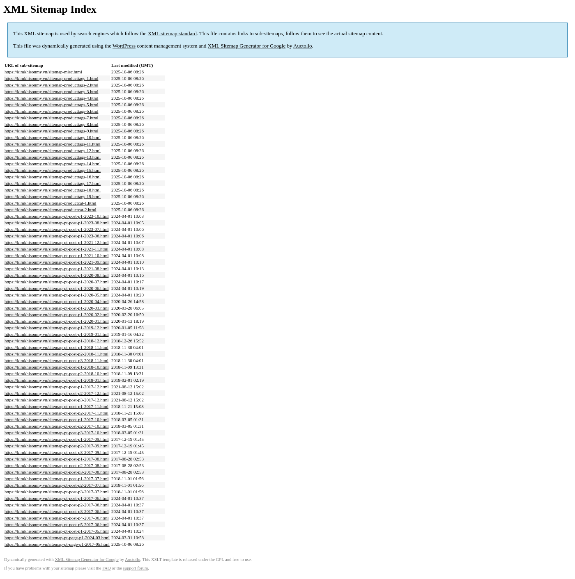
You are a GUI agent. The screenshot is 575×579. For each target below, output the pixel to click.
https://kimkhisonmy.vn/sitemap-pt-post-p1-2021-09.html (57, 262)
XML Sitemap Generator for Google (246, 46)
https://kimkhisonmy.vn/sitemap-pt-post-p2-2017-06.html (57, 504)
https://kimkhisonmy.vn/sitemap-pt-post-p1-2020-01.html (57, 321)
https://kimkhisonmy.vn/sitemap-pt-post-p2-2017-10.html (57, 426)
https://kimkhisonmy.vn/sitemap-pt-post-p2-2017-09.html (57, 445)
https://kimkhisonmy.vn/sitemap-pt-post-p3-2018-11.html (56, 360)
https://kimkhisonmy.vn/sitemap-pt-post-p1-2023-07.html (57, 229)
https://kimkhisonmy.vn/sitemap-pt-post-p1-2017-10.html (57, 419)
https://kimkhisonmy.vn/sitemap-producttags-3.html (51, 91)
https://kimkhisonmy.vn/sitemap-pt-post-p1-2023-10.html (57, 216)
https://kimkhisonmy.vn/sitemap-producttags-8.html (51, 124)
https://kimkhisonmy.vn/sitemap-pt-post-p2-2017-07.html (57, 485)
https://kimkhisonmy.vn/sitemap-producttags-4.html (51, 98)
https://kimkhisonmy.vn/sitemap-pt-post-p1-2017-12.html (57, 386)
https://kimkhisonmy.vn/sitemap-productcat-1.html (51, 203)
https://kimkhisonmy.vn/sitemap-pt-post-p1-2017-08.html (57, 458)
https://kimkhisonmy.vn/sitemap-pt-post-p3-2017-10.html (57, 432)
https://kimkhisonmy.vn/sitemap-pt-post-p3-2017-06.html (57, 511)
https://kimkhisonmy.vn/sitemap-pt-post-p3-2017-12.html (57, 399)
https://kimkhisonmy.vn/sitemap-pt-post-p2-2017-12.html (57, 393)
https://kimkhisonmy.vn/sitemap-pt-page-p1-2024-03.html (57, 537)
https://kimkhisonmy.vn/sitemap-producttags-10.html (53, 137)
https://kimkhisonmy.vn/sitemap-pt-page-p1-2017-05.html (57, 544)
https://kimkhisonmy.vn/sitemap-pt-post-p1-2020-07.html (57, 281)
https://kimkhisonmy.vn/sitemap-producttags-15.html (53, 170)
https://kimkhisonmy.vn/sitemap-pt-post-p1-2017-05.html (57, 531)
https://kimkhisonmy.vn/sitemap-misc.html (43, 71)
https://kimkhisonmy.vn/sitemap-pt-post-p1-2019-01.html (57, 334)
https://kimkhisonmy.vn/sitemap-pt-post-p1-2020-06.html (57, 288)
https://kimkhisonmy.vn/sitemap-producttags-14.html (53, 163)
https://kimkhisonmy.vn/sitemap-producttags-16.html (53, 176)
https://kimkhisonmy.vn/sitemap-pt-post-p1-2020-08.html (57, 275)
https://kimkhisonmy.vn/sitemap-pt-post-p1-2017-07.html (57, 478)
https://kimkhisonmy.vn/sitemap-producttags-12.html (53, 150)
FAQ (106, 568)
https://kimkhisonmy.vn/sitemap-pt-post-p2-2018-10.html (57, 373)
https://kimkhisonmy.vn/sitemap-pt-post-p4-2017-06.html (57, 517)
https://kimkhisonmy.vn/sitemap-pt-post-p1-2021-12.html (57, 242)
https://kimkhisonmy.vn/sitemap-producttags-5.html (51, 104)
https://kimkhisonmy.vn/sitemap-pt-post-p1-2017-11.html (56, 406)
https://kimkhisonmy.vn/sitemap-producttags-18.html (53, 189)
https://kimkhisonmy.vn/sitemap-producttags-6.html (51, 111)
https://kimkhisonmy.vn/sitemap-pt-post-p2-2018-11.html (56, 353)
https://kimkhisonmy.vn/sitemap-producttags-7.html (51, 117)
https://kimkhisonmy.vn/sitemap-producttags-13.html (53, 157)
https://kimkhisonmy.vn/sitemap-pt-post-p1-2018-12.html (57, 340)
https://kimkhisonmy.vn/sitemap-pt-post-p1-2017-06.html (57, 498)
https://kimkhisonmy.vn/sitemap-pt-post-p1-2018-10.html (57, 367)
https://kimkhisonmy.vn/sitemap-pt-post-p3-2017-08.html (57, 472)
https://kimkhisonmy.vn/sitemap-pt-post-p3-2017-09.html (57, 452)
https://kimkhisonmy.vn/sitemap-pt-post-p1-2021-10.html (57, 255)
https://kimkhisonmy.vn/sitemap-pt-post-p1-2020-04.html (57, 301)
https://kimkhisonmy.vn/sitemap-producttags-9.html (51, 130)
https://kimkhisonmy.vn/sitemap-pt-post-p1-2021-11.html (56, 248)
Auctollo (302, 46)
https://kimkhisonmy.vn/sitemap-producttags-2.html (51, 84)
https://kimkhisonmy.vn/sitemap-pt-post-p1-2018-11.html (56, 347)
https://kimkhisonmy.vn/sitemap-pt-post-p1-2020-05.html (57, 294)
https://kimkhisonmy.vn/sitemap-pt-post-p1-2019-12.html (57, 327)
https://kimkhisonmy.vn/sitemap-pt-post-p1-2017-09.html (57, 439)
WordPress (124, 46)
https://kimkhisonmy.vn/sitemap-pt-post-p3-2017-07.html (57, 491)
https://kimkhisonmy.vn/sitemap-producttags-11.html (53, 143)
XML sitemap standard (172, 33)
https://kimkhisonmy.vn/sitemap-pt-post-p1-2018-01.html (57, 380)
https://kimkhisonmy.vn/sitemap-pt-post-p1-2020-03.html (57, 307)
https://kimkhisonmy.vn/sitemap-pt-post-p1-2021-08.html (57, 268)
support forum (135, 568)
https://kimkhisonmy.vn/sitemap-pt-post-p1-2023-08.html (57, 222)
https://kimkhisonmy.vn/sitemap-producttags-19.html (53, 196)
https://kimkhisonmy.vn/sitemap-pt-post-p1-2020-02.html (57, 314)
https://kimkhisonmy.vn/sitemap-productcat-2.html (51, 209)
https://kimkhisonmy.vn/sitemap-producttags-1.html (51, 78)
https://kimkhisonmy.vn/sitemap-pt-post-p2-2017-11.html (56, 412)
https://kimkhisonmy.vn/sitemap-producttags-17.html (53, 183)
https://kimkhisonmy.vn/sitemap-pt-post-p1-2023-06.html (57, 235)
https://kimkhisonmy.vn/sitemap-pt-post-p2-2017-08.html (57, 465)
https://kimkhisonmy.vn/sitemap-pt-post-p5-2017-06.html (57, 524)
